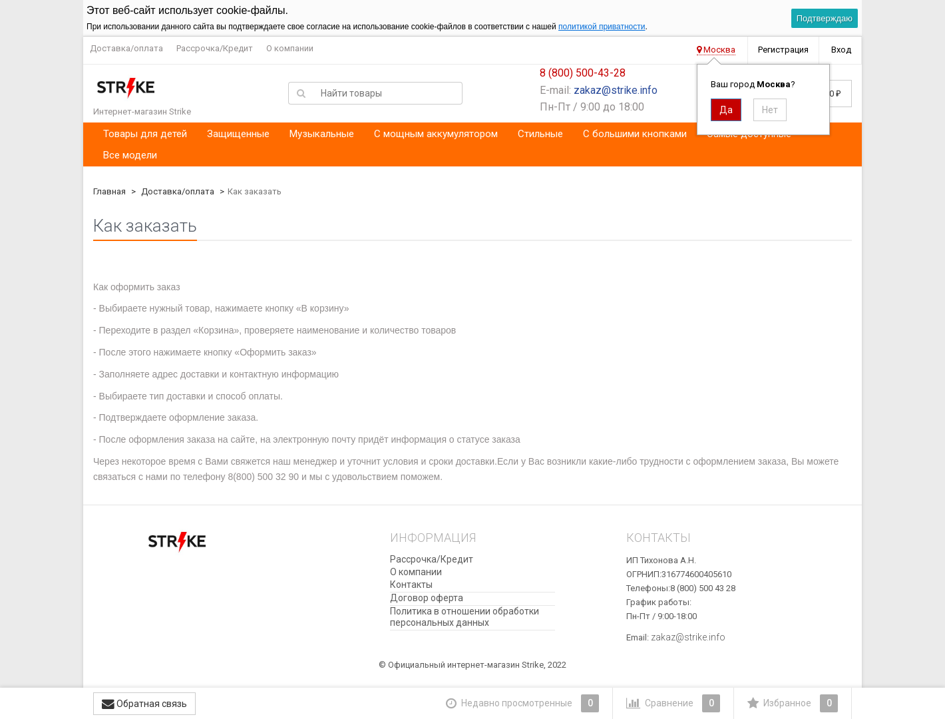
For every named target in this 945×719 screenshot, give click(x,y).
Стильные (540, 134)
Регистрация (783, 50)
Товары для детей (145, 134)
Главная (109, 191)
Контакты (411, 584)
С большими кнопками (635, 134)
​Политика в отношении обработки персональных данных (464, 617)
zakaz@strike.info (616, 90)
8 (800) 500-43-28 (583, 73)
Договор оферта (426, 598)
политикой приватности (601, 26)
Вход (841, 50)
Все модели (130, 155)
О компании (289, 48)
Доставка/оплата (126, 48)
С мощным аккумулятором (436, 134)
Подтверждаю (824, 18)
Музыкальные (321, 134)
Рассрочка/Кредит (214, 48)
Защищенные (238, 134)
